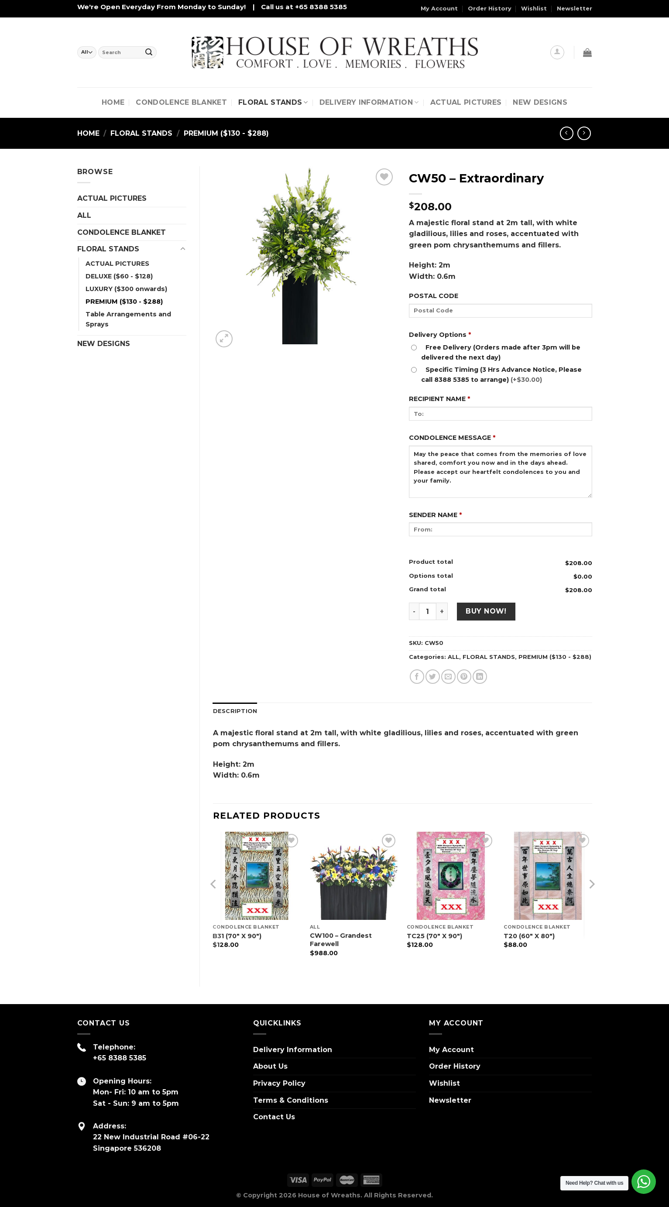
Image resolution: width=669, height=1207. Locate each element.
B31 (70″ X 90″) (237, 936)
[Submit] (148, 52)
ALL (84, 215)
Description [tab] (235, 711)
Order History (489, 8)
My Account (439, 8)
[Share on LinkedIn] (480, 676)
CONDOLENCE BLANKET (181, 102)
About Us (270, 1066)
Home (113, 102)
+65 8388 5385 (119, 1058)
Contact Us (274, 1117)
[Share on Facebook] (417, 676)
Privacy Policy (279, 1083)
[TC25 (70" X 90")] (451, 876)
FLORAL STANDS (273, 102)
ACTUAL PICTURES (112, 198)
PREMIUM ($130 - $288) (226, 133)
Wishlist (534, 8)
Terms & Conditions (290, 1100)
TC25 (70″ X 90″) (434, 936)
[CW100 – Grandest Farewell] (354, 876)
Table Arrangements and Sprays (128, 319)
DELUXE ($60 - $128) (119, 276)
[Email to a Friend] (448, 676)
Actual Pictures (466, 102)
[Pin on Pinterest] (464, 676)
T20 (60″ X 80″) (529, 936)
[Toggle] (182, 249)
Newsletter (574, 8)
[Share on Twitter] (432, 676)
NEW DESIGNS (540, 102)
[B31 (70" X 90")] (257, 876)
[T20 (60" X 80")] (548, 876)
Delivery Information (369, 102)
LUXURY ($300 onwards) (126, 289)
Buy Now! (486, 611)
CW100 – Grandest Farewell (341, 940)
